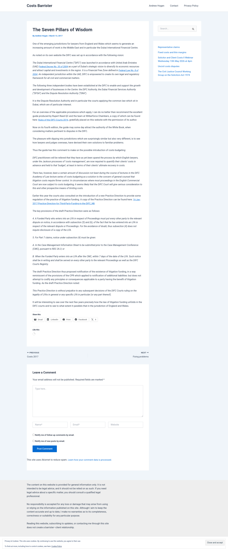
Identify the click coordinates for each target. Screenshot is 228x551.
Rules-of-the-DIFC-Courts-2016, (54, 119)
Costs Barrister (39, 5)
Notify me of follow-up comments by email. (54, 435)
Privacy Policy (192, 5)
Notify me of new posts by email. (50, 441)
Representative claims (169, 47)
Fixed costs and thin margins (173, 52)
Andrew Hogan (159, 5)
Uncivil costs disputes (169, 66)
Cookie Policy (56, 546)
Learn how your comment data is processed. (91, 460)
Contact (176, 5)
